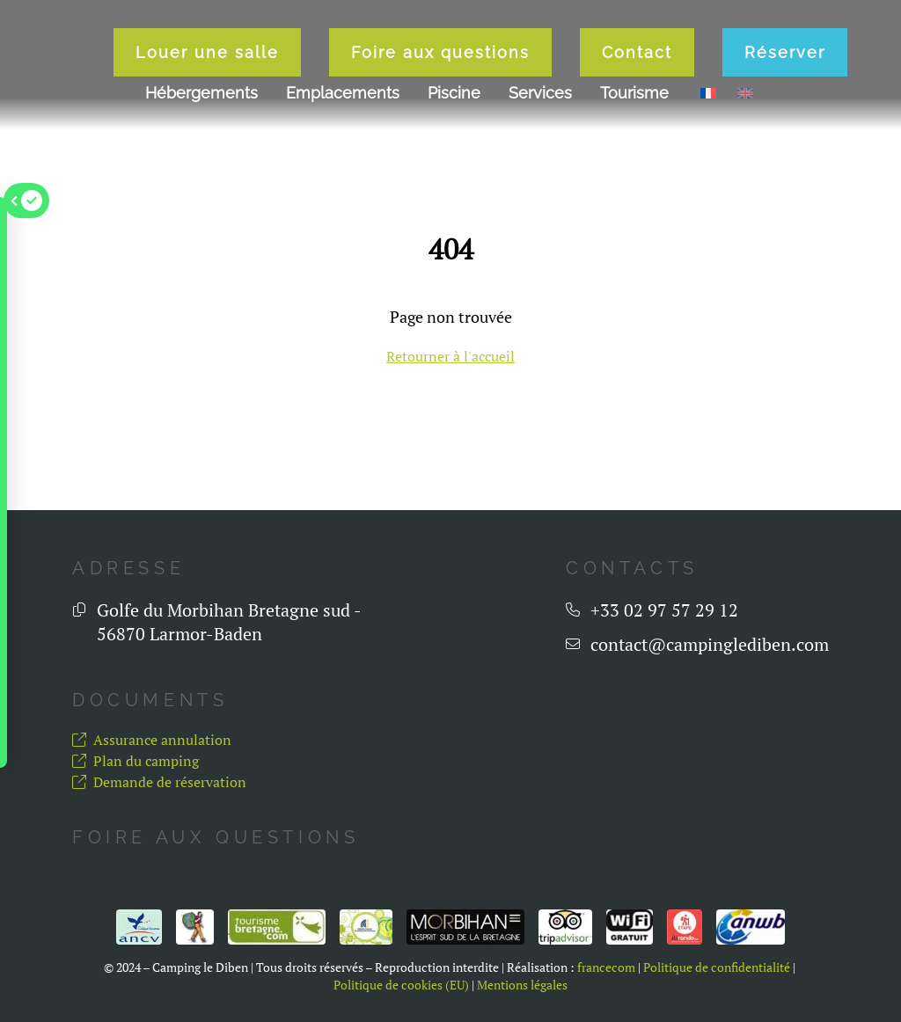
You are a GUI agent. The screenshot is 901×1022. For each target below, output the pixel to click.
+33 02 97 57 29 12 (664, 610)
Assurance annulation (151, 739)
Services (540, 160)
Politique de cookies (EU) (401, 985)
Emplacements (342, 160)
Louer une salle (177, 120)
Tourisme (634, 160)
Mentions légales (522, 985)
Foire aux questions (410, 120)
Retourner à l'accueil (450, 356)
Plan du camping (135, 760)
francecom (606, 967)
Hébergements (201, 160)
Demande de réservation (159, 782)
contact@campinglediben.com (709, 644)
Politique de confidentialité (716, 967)
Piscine (454, 160)
